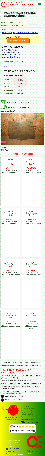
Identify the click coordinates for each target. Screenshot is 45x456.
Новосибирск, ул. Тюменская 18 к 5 (20, 32)
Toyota (32, 20)
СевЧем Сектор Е (7, 20)
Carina (3, 22)
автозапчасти (21, 20)
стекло (12, 22)
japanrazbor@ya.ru (11, 57)
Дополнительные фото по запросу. (15, 102)
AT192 (21, 22)
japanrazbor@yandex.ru (28, 420)
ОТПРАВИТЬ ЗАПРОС (18, 40)
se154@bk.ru (10, 451)
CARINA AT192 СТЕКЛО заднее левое (13, 25)
